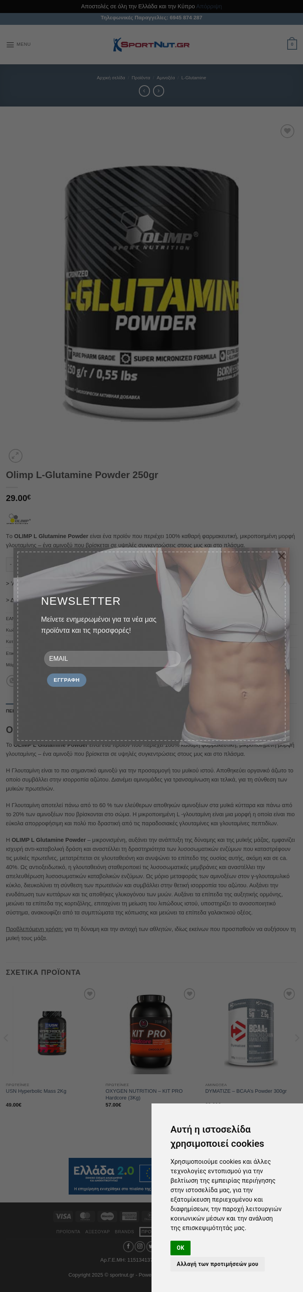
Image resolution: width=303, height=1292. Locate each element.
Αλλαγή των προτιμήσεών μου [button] (217, 1264)
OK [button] (180, 1248)
